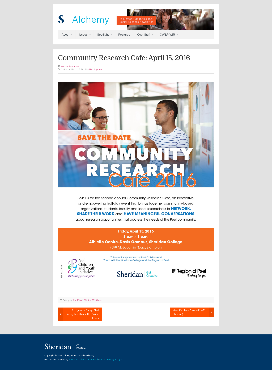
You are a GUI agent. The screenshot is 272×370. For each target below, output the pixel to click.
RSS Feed (93, 359)
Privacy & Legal (114, 359)
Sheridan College (77, 359)
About (65, 34)
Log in (102, 359)
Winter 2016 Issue (93, 300)
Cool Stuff (143, 34)
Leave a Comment (70, 66)
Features (124, 34)
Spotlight (103, 34)
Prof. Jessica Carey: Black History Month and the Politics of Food (83, 314)
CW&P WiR (167, 34)
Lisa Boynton (95, 69)
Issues (83, 34)
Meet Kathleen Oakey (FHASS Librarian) (189, 312)
